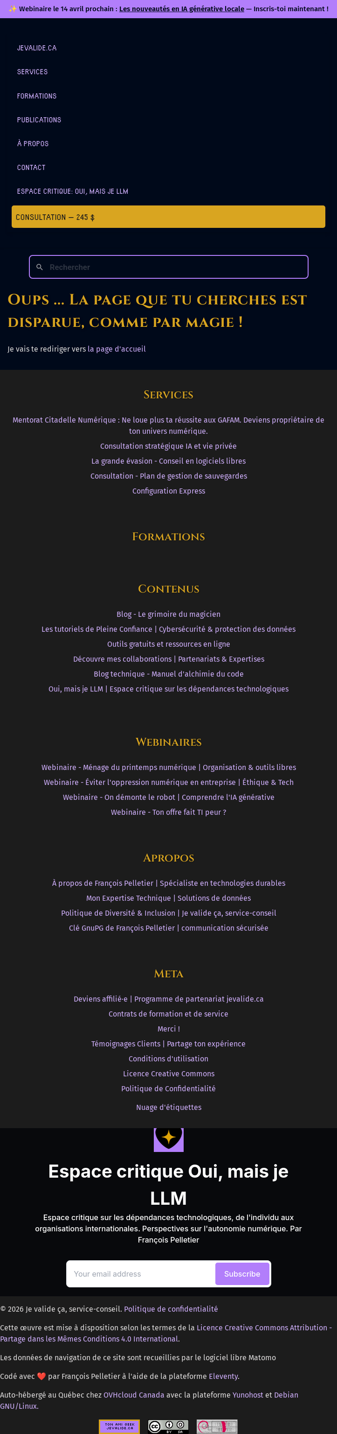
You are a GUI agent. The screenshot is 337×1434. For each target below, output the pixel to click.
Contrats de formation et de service (168, 1014)
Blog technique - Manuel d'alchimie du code (169, 674)
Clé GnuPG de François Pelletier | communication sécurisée (168, 928)
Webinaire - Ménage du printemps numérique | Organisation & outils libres (168, 767)
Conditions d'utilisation (168, 1058)
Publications (39, 119)
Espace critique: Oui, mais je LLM (73, 191)
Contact (31, 167)
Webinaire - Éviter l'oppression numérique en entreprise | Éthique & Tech (169, 782)
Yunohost (248, 1395)
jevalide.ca (37, 47)
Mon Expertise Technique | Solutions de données (168, 898)
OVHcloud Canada (134, 1395)
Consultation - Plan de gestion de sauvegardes (168, 476)
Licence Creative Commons (168, 1073)
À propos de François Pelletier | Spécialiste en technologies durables (168, 883)
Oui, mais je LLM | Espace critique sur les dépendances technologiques (168, 689)
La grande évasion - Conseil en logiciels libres (168, 461)
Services (32, 71)
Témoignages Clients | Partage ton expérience (168, 1043)
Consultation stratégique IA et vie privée (168, 446)
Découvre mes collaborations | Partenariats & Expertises (168, 659)
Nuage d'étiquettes (168, 1107)
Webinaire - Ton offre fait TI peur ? (168, 812)
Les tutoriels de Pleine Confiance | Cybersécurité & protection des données (168, 629)
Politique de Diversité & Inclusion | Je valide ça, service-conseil (168, 913)
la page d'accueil (117, 349)
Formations (37, 95)
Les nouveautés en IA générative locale (181, 9)
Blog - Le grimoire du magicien (168, 614)
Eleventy (223, 1376)
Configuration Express (168, 491)
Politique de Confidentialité (168, 1088)
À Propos (33, 143)
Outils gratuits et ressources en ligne (168, 644)
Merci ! (169, 1028)
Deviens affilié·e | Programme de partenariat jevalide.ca (169, 999)
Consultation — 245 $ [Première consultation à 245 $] (55, 216)
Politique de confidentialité (171, 1309)
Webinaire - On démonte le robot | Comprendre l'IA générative (169, 797)
